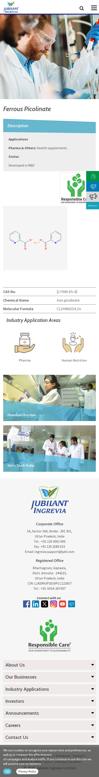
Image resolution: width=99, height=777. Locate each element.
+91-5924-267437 (53, 588)
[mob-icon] (94, 8)
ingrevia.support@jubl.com (54, 551)
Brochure (92, 205)
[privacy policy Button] (29, 771)
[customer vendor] (93, 175)
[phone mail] (93, 185)
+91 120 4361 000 (53, 541)
